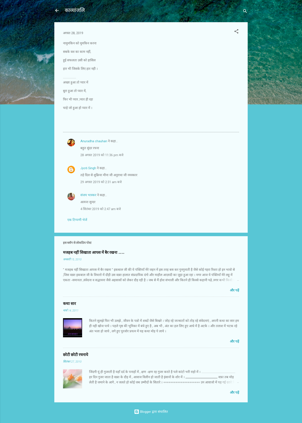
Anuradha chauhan (93, 141)
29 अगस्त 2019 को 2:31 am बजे (101, 182)
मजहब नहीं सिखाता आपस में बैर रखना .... (93, 252)
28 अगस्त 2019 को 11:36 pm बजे (101, 155)
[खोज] (245, 11)
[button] (236, 32)
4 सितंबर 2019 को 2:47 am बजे (100, 209)
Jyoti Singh (88, 168)
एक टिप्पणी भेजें (77, 220)
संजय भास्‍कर (88, 195)
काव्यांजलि (75, 10)
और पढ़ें (234, 290)
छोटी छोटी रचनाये (75, 355)
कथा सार (69, 303)
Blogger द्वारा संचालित (151, 412)
